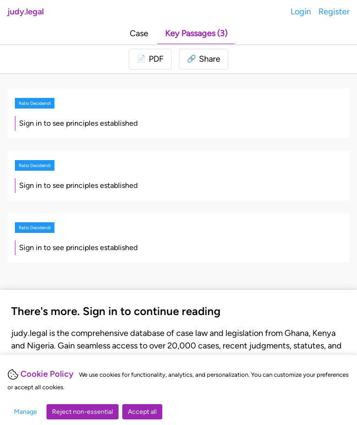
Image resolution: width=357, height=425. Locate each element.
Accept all (142, 412)
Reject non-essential (82, 412)
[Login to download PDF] (150, 59)
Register (334, 11)
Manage (25, 412)
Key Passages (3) (196, 33)
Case (139, 33)
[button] (203, 59)
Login (301, 11)
